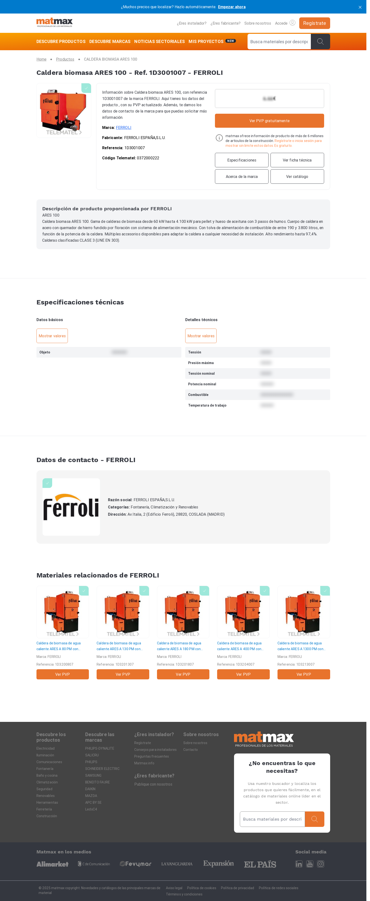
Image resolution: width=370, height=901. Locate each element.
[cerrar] (360, 7)
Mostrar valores (52, 335)
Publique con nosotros (153, 784)
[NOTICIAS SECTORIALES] (159, 41)
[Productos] (65, 59)
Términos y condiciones (184, 894)
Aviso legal (174, 888)
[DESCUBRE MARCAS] (110, 41)
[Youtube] (309, 863)
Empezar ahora (232, 6)
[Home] (54, 23)
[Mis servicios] (212, 41)
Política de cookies (201, 888)
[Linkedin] (298, 863)
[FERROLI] (71, 507)
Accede (285, 23)
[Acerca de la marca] (242, 176)
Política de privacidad (237, 888)
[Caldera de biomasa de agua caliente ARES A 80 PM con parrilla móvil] (62, 632)
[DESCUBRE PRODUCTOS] (61, 41)
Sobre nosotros (257, 23)
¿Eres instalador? (192, 23)
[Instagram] (320, 863)
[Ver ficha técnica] (297, 160)
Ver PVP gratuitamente (269, 120)
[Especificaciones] (242, 160)
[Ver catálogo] (297, 176)
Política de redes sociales (278, 888)
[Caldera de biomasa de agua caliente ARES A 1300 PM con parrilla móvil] (304, 632)
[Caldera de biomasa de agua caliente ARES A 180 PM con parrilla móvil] (183, 632)
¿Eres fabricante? (226, 23)
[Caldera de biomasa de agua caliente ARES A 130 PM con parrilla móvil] (123, 632)
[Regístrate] (314, 23)
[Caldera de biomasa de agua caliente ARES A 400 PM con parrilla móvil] (243, 632)
